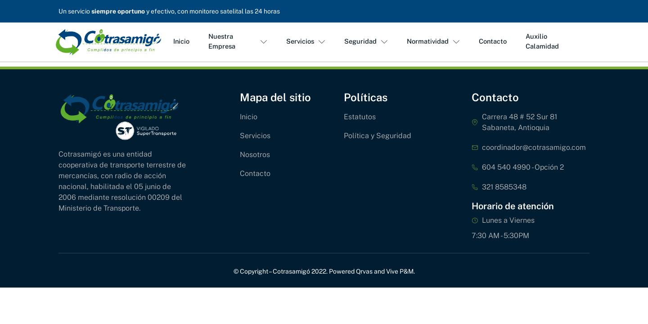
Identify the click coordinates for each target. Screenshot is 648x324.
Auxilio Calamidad (541, 41)
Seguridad (365, 42)
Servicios (304, 42)
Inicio (180, 41)
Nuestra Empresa (236, 41)
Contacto (491, 41)
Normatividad (432, 42)
